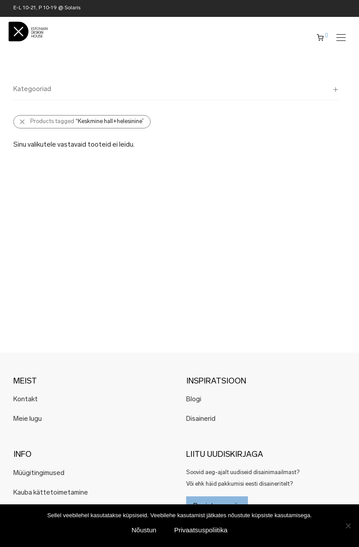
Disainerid (200, 419)
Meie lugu (27, 419)
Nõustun (144, 530)
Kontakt (25, 399)
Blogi (193, 399)
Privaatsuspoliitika (200, 530)
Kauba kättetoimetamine (50, 493)
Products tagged (87, 121)
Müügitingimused (38, 473)
